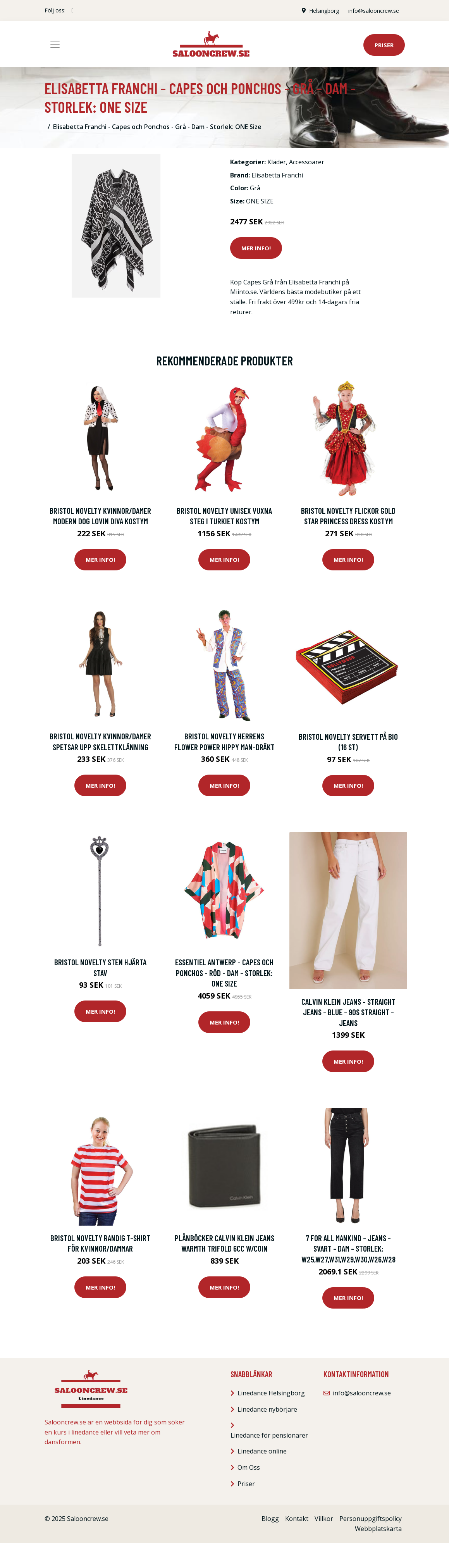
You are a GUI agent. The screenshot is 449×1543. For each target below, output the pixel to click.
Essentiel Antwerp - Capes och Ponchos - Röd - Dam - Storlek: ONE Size (224, 972)
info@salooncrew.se (373, 10)
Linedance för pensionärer (269, 1435)
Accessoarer (306, 162)
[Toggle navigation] (55, 44)
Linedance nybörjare (267, 1409)
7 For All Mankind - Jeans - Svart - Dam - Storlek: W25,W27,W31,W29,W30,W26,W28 (348, 1248)
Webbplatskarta (378, 1528)
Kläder (276, 162)
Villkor (324, 1518)
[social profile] (73, 10)
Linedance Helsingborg (271, 1393)
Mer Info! (256, 248)
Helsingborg (324, 10)
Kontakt (296, 1518)
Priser (384, 45)
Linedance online (262, 1451)
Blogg (270, 1518)
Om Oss (248, 1467)
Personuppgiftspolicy (370, 1518)
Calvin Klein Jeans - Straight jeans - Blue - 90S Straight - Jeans (348, 1012)
